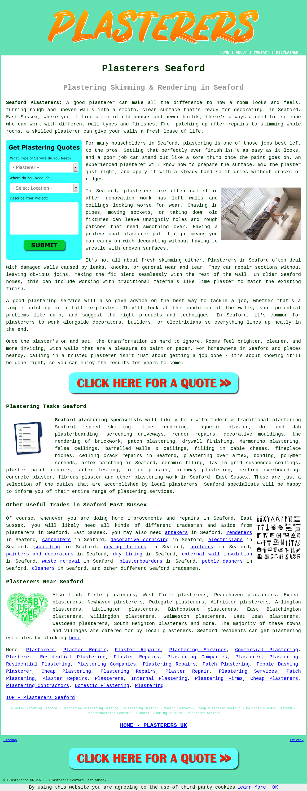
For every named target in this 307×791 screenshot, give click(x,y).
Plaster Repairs (138, 650)
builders (201, 547)
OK (275, 787)
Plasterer (19, 657)
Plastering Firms (219, 678)
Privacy (297, 740)
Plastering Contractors (37, 685)
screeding (47, 547)
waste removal (61, 561)
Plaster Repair (84, 650)
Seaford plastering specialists (98, 420)
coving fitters (125, 547)
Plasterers (40, 650)
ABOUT (241, 52)
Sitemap (10, 740)
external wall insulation (217, 554)
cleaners (43, 568)
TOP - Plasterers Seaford (40, 697)
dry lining (127, 554)
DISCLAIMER (287, 52)
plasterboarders (141, 561)
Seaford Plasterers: (34, 102)
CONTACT (261, 52)
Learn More (251, 787)
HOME (224, 52)
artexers (176, 532)
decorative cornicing (140, 539)
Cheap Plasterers (274, 678)
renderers (239, 532)
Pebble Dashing (277, 664)
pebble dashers (222, 561)
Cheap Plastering (66, 671)
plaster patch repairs (38, 470)
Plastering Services (197, 650)
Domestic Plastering (102, 685)
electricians (225, 539)
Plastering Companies (197, 657)
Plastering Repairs (169, 664)
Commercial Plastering (266, 650)
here (75, 638)
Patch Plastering (226, 664)
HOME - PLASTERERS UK (153, 725)
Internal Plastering (159, 678)
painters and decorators (39, 554)
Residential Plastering (73, 657)
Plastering (283, 657)
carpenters (56, 539)
